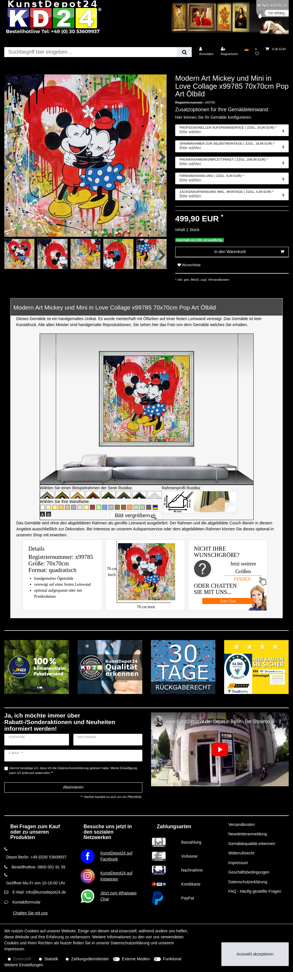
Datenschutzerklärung (247, 882)
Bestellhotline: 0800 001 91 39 (38, 867)
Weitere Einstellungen (23, 965)
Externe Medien (136, 959)
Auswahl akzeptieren (255, 954)
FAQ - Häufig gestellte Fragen (254, 891)
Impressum (238, 862)
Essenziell (22, 959)
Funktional (172, 959)
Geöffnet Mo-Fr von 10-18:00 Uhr (35, 883)
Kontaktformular (26, 902)
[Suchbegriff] (90, 52)
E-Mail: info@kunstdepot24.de (39, 892)
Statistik (51, 959)
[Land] (246, 49)
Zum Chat (228, 601)
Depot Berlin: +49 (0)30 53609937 (36, 857)
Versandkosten (218, 279)
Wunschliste (189, 265)
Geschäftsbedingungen (248, 872)
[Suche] (184, 52)
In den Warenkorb (249, 251)
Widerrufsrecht (241, 853)
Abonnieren (73, 787)
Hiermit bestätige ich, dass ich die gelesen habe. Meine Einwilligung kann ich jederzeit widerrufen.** (73, 770)
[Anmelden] (206, 51)
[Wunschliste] (257, 51)
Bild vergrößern (132, 515)
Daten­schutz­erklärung (130, 943)
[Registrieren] (229, 51)
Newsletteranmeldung (247, 834)
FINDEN (242, 579)
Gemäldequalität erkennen (251, 843)
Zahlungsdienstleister (90, 959)
